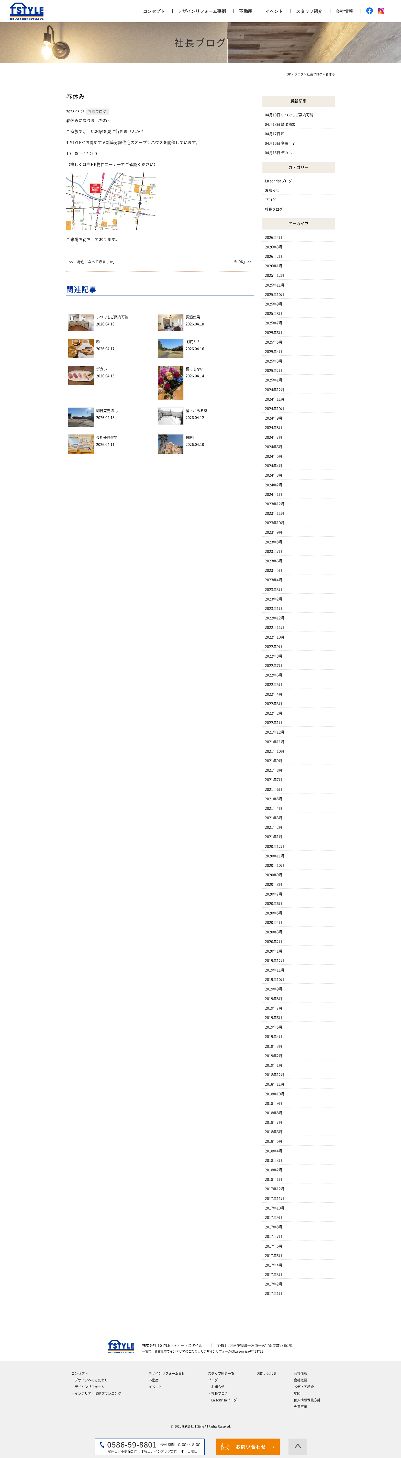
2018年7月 (273, 1122)
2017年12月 (274, 1189)
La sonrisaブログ (278, 181)
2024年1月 (273, 494)
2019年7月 (273, 1008)
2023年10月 (274, 523)
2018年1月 (273, 1179)
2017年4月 (273, 1265)
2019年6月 (273, 1017)
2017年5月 (273, 1255)
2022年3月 (273, 703)
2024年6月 (273, 447)
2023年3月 (273, 589)
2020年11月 (274, 856)
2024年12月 (274, 389)
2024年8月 (273, 427)
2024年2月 (273, 485)
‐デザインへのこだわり (89, 1380)
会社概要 (300, 1380)
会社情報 (344, 11)
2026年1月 (273, 266)
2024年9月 (273, 418)
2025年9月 (273, 304)
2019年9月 (273, 989)
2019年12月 (274, 960)
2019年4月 (273, 1036)
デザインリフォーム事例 (202, 11)
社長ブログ (274, 209)
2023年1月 (273, 608)
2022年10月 (274, 637)
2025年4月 (273, 351)
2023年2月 (273, 599)
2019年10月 (274, 979)
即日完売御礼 (107, 410)
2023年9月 (273, 532)
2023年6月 (273, 561)
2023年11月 (274, 513)
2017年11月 (274, 1198)
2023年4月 (273, 580)
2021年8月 (273, 770)
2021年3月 (273, 818)
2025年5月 (273, 342)
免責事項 (300, 1406)
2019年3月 (273, 1046)
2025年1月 (273, 380)
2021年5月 (273, 799)
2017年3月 (273, 1274)
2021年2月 (273, 827)
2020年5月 (273, 913)
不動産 (245, 11)
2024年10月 (274, 408)
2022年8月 (273, 656)
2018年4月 (273, 1151)
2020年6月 (273, 903)
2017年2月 (273, 1284)
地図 (297, 1393)
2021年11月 (274, 742)
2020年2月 (273, 941)
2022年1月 (273, 722)
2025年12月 (274, 275)
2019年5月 (273, 1027)
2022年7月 (273, 665)
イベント (274, 11)
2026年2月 (273, 256)
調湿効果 (193, 317)
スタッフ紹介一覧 (221, 1373)
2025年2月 (273, 370)
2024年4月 (273, 465)
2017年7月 (273, 1236)
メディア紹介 (304, 1386)
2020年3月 (273, 932)
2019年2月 (273, 1056)
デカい (101, 369)
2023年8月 (273, 542)
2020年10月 (274, 865)
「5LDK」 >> (241, 262)
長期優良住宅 (107, 437)
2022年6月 (273, 675)
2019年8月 (273, 998)
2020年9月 (273, 875)
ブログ (270, 200)
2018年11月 (274, 1084)
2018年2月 (273, 1170)
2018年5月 (273, 1141)
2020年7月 (273, 894)
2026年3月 (273, 247)
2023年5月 (273, 570)
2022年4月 (273, 694)
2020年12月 (274, 846)
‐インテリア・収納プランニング (96, 1393)
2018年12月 (274, 1074)
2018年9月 (273, 1103)
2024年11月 (274, 399)
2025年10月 (274, 294)
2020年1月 (273, 951)
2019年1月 (273, 1065)
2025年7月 (273, 323)
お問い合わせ (267, 1373)
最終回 (191, 437)
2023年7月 (273, 551)
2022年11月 (274, 627)
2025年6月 (273, 332)
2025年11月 (274, 285)
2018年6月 (273, 1132)
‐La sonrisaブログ (222, 1400)
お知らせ (272, 190)
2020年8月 (273, 884)
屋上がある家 (196, 410)
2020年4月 (273, 922)
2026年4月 (273, 237)
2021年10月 (274, 751)
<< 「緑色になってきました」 (93, 262)
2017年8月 (273, 1227)
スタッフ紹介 (309, 11)
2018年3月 (273, 1160)
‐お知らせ (216, 1386)
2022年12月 (274, 618)
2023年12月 (274, 504)
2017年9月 (273, 1217)
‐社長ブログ (218, 1393)
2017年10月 (274, 1208)
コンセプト (154, 11)
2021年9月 (273, 761)
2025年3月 (273, 361)
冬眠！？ (193, 342)
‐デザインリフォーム (88, 1386)
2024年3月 (273, 475)
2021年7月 (273, 779)
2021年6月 (273, 789)
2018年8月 (273, 1113)
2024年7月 (273, 437)
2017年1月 (273, 1293)
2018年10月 (274, 1094)
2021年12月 (274, 732)
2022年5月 (273, 684)
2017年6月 (273, 1246)
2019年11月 (274, 970)
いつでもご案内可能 (112, 317)
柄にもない (195, 369)
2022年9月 (273, 646)
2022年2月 (273, 713)
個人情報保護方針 (307, 1400)
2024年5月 (273, 456)
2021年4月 (273, 808)
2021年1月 (273, 837)
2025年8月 (273, 313)
